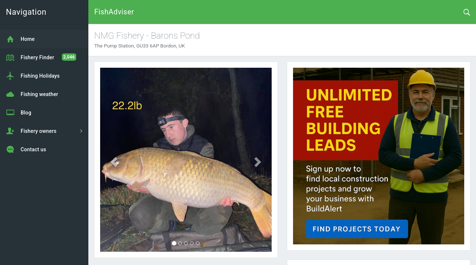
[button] (113, 160)
